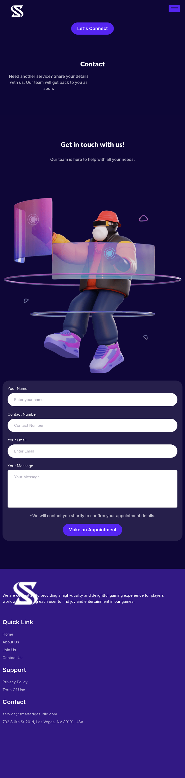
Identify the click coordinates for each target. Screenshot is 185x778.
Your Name (17, 388)
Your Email (17, 440)
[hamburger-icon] (174, 8)
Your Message (20, 465)
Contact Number (22, 414)
